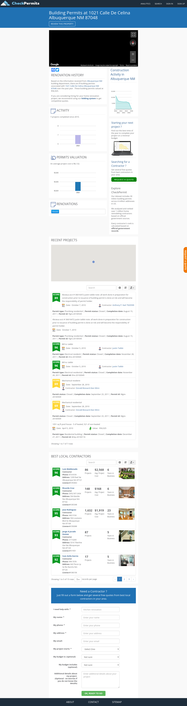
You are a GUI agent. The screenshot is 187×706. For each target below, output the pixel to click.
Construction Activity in (123, 74)
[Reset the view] (132, 42)
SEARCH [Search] (158, 3)
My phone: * (59, 625)
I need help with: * (62, 609)
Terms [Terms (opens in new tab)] (122, 65)
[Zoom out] (133, 60)
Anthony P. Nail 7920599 (123, 305)
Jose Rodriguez (69, 509)
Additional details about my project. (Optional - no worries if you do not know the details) (65, 678)
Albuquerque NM (94, 81)
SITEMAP (117, 702)
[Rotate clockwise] (135, 42)
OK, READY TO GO (93, 693)
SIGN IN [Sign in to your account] (169, 3)
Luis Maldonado (69, 469)
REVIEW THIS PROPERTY (62, 23)
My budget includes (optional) (68, 665)
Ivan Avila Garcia (70, 556)
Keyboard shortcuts (87, 65)
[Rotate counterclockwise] (130, 42)
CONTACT (93, 702)
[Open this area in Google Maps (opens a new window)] (54, 64)
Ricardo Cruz (68, 488)
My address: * (59, 633)
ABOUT (70, 702)
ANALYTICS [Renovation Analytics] (145, 3)
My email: (58, 641)
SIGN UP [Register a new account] (181, 3)
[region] (93, 48)
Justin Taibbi (117, 348)
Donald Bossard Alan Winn (87, 388)
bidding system (89, 98)
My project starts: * (62, 648)
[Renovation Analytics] (122, 148)
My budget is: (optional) (64, 656)
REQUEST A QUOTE (124, 179)
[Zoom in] (133, 54)
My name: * (58, 617)
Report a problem (131, 65)
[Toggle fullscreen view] (133, 34)
